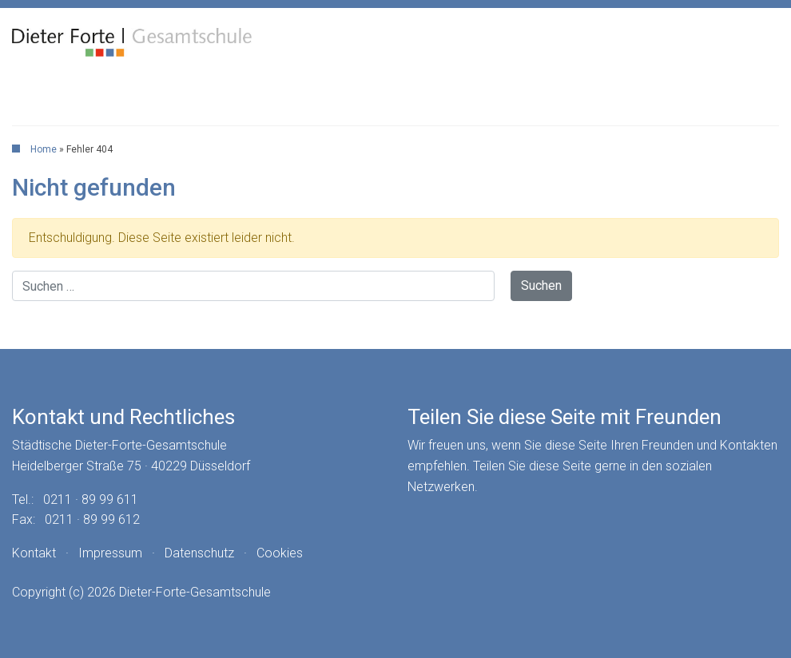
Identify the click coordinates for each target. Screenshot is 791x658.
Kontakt (34, 553)
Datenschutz (199, 553)
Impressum (110, 553)
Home (43, 149)
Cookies (279, 553)
